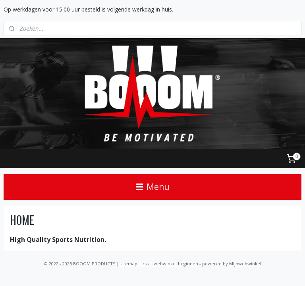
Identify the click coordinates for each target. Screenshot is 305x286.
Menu (153, 186)
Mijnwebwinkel (245, 264)
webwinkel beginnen (176, 264)
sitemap (128, 264)
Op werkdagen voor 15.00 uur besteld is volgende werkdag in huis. (88, 9)
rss (146, 264)
